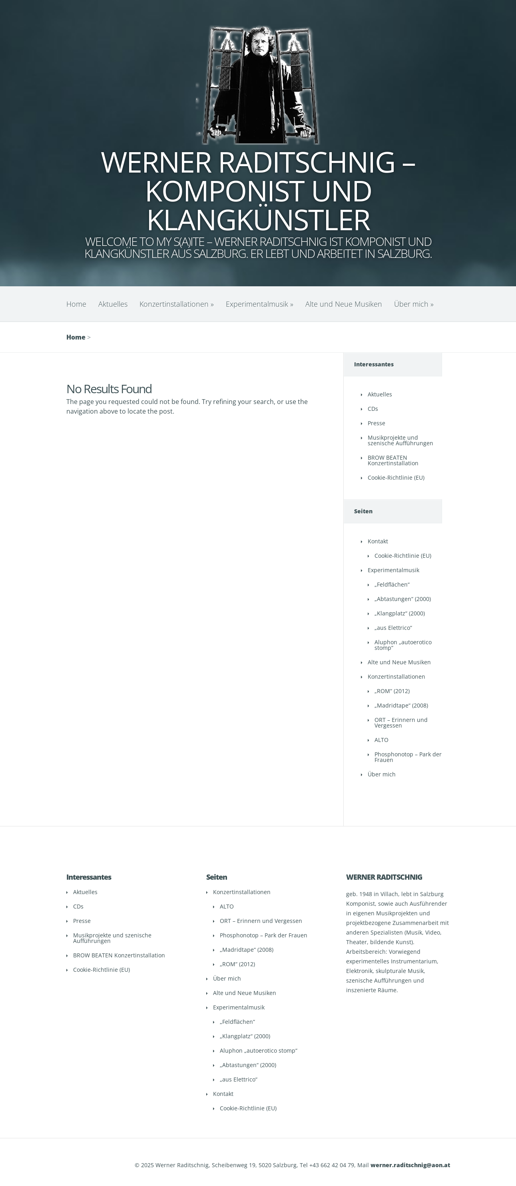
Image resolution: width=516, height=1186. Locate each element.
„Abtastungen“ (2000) (403, 599)
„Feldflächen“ (392, 584)
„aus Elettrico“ (393, 627)
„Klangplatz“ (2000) (400, 613)
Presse (376, 423)
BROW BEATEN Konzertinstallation (393, 460)
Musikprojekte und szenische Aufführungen (400, 440)
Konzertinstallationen (176, 304)
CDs (373, 408)
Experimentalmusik (259, 304)
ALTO (381, 740)
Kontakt (378, 541)
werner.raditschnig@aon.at (410, 1165)
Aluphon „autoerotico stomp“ (403, 644)
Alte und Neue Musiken (343, 304)
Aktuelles (113, 304)
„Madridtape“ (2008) (401, 705)
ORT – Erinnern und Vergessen (401, 722)
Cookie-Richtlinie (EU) (396, 477)
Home (76, 304)
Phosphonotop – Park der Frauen (408, 757)
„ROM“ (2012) (392, 691)
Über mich (414, 304)
